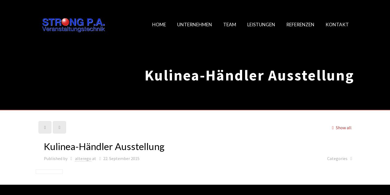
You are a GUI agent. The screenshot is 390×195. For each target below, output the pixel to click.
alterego (83, 158)
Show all (341, 127)
